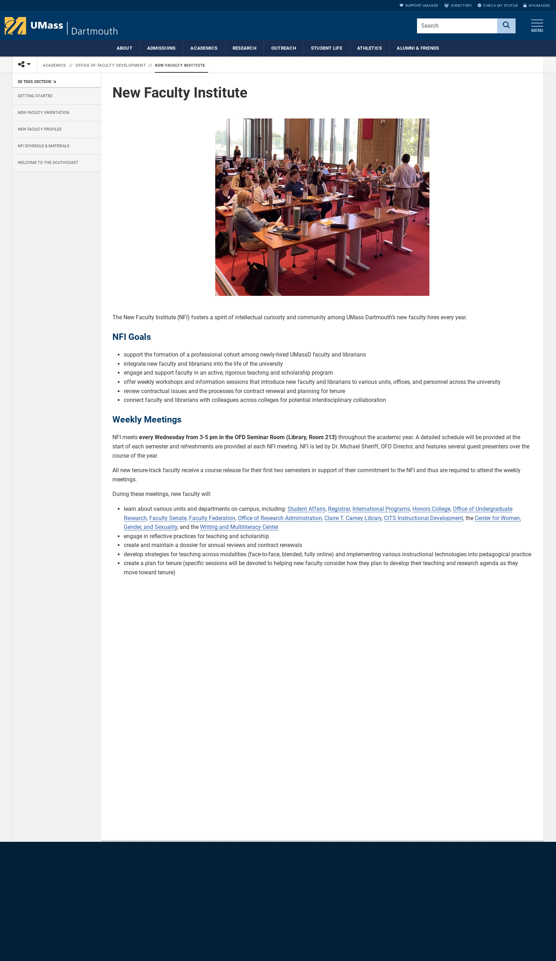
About (124, 48)
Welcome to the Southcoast (48, 163)
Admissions (161, 48)
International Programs (381, 509)
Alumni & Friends (418, 48)
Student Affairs (307, 509)
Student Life (326, 48)
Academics (203, 48)
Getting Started (35, 96)
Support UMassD (419, 5)
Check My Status (498, 5)
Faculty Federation (212, 518)
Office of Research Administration (280, 518)
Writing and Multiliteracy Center (239, 527)
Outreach (283, 48)
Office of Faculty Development (111, 65)
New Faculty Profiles (40, 129)
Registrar (339, 509)
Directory (458, 5)
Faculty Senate (168, 518)
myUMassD (536, 5)
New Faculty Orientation (43, 112)
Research (244, 48)
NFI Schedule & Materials (44, 146)
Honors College (431, 509)
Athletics (369, 48)
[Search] (506, 25)
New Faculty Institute (180, 65)
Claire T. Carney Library (353, 518)
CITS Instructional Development (423, 518)
